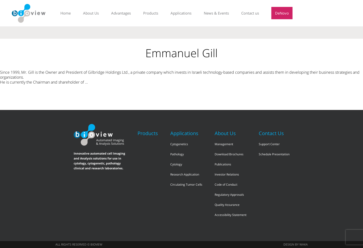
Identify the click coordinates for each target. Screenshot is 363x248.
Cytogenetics (179, 144)
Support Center (269, 144)
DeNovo (282, 13)
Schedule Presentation (274, 154)
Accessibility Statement (230, 215)
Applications (181, 13)
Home (65, 13)
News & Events (216, 13)
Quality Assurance (227, 205)
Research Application (184, 174)
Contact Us (271, 133)
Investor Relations (227, 174)
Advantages (121, 13)
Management (224, 144)
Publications (223, 164)
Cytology (176, 164)
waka (303, 244)
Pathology (177, 154)
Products (150, 13)
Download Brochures (229, 154)
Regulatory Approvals (229, 195)
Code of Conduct (226, 184)
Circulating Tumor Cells (186, 184)
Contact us (250, 13)
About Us (91, 13)
